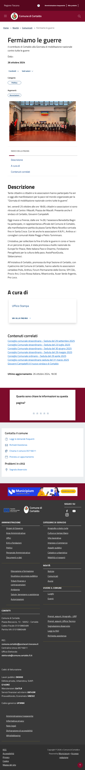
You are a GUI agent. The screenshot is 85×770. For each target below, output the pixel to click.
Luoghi (51, 593)
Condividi (14, 71)
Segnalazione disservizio (59, 626)
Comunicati (27, 27)
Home (6, 27)
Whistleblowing (13, 735)
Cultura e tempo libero (58, 533)
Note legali (11, 725)
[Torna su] (80, 765)
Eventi (51, 598)
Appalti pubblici (55, 547)
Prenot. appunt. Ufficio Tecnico (61, 621)
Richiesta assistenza (57, 635)
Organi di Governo (14, 528)
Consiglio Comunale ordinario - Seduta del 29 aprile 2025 (37, 356)
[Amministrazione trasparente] (55, 5)
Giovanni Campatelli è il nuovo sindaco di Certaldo (33, 363)
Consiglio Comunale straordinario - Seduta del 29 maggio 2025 (40, 352)
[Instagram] (67, 515)
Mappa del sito (9, 764)
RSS (4, 749)
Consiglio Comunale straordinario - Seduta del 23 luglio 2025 (39, 345)
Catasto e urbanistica (57, 552)
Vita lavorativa (54, 538)
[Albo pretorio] (72, 5)
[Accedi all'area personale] (38, 5)
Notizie (51, 571)
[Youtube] (74, 511)
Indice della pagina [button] (20, 151)
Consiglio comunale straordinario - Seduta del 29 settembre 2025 (41, 341)
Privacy (6, 757)
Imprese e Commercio (57, 542)
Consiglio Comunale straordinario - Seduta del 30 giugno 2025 (40, 348)
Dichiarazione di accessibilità (19, 730)
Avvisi (50, 581)
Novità (16, 27)
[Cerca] (79, 16)
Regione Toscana (11, 5)
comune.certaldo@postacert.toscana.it (20, 644)
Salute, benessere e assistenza (25, 594)
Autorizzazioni (17, 599)
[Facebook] (67, 511)
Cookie (6, 761)
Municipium (64, 753)
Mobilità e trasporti (56, 557)
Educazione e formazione (22, 571)
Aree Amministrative (15, 533)
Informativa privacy (15, 721)
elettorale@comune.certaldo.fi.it (17, 655)
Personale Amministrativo (18, 552)
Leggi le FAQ (53, 631)
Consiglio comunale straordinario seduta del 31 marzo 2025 (38, 360)
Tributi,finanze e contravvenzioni (18, 582)
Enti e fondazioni (14, 542)
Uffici (8, 538)
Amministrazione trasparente (19, 716)
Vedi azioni (28, 71)
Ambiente (15, 589)
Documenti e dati (14, 557)
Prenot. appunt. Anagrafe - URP (62, 616)
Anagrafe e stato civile (58, 528)
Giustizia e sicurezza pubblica (24, 576)
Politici (9, 547)
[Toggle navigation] (5, 16)
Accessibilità (8, 753)
